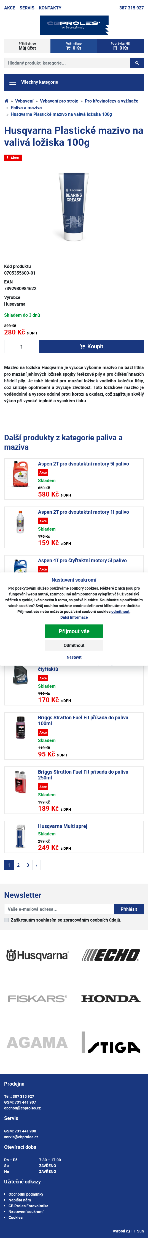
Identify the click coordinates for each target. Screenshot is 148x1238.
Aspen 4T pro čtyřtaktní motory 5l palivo (82, 560)
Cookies (16, 1217)
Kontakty (50, 8)
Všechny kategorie (33, 82)
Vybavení (24, 101)
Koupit (91, 346)
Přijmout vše (74, 631)
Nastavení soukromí (26, 1211)
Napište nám (20, 1200)
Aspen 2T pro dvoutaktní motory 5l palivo (83, 463)
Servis (27, 8)
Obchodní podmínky (26, 1194)
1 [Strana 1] (9, 865)
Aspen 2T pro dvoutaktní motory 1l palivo (83, 511)
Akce (9, 8)
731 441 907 (25, 1102)
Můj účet (27, 46)
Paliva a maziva (26, 107)
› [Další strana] (36, 865)
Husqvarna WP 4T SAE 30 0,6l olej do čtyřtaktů (79, 666)
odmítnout (120, 611)
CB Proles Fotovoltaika (29, 1205)
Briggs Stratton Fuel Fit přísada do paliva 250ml (83, 774)
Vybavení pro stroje (59, 101)
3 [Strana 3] (27, 865)
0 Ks (73, 46)
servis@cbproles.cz (21, 1136)
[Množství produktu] (21, 346)
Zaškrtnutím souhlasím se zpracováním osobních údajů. (66, 920)
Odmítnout (74, 645)
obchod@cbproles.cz (22, 1108)
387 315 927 (131, 8)
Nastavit (74, 656)
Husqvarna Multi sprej (62, 826)
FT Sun (135, 1231)
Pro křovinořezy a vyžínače (111, 101)
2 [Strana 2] (18, 865)
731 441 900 (25, 1131)
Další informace (74, 617)
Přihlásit (129, 909)
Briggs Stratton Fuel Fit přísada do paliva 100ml (83, 720)
